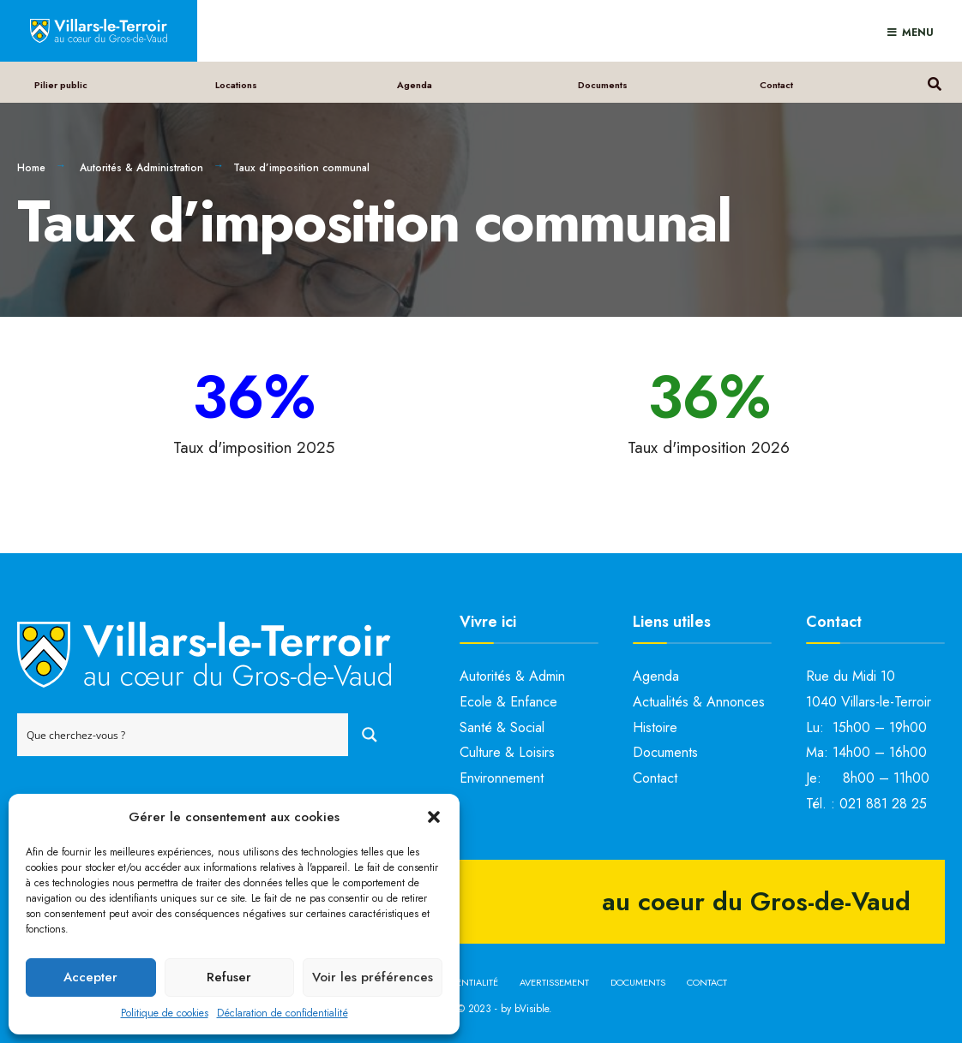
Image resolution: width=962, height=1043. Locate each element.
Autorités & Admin (512, 676)
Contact (776, 85)
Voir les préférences (372, 977)
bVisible (531, 1008)
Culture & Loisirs (507, 752)
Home (31, 168)
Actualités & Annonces (699, 702)
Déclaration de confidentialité (282, 1013)
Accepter (90, 977)
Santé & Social (502, 727)
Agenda (414, 85)
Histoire (655, 727)
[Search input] (183, 734)
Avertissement (554, 982)
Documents (603, 85)
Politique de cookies (164, 1013)
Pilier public (60, 85)
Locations (236, 85)
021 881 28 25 (883, 804)
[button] (433, 816)
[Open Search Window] (934, 82)
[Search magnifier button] (369, 734)
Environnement (502, 778)
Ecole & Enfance (508, 702)
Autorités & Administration (141, 168)
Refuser (229, 977)
